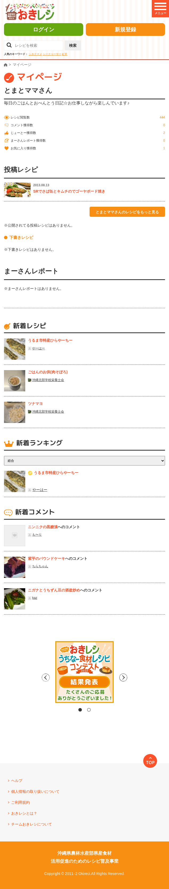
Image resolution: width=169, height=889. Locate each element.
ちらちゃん (40, 566)
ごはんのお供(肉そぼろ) (47, 372)
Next (130, 677)
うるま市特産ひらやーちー (50, 340)
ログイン (43, 29)
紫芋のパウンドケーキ (46, 558)
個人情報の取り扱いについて (35, 791)
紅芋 (64, 54)
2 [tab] (89, 710)
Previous (39, 677)
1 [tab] (80, 710)
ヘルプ (16, 780)
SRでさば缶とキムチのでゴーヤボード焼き (69, 191)
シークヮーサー (52, 54)
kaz (34, 598)
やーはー (38, 348)
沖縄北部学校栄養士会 (48, 380)
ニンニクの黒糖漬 (43, 527)
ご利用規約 (20, 802)
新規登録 (125, 29)
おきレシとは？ (24, 813)
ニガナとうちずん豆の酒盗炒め (54, 590)
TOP (150, 762)
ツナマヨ (35, 403)
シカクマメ (35, 54)
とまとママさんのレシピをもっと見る (127, 212)
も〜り (37, 534)
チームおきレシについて (31, 824)
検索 (73, 45)
